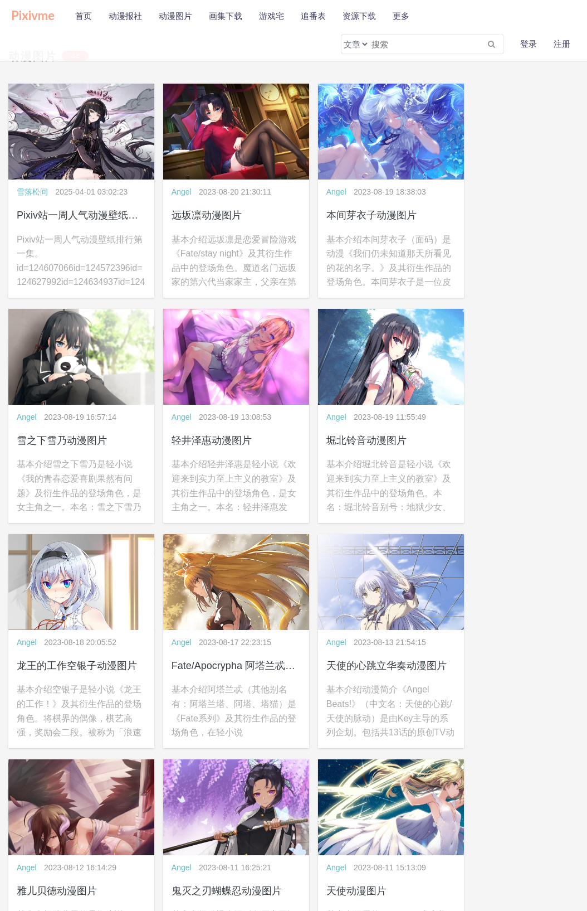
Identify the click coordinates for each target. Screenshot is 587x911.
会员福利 (112, 866)
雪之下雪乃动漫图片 (496, 207)
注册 (562, 44)
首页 (83, 16)
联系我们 (122, 850)
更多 (401, 16)
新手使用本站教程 (66, 866)
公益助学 (20, 866)
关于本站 (20, 850)
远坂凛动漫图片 (197, 207)
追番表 (313, 16)
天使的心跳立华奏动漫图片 (77, 642)
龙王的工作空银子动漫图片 (366, 425)
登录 (528, 44)
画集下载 (225, 16)
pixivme (459, 850)
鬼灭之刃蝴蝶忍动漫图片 (361, 642)
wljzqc (479, 850)
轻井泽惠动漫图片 (57, 425)
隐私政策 (54, 850)
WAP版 (316, 850)
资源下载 (359, 16)
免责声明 (88, 850)
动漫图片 (175, 16)
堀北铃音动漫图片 (202, 425)
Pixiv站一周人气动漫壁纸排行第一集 (97, 207)
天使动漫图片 (481, 642)
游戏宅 (271, 16)
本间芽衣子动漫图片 (351, 207)
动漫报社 (125, 16)
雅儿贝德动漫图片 (202, 642)
